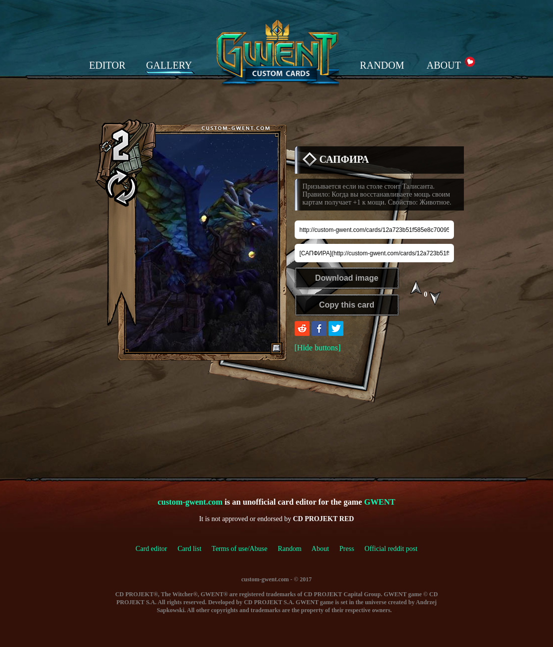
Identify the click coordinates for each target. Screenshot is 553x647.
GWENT (379, 502)
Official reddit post (390, 548)
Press (346, 548)
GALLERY (169, 65)
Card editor (151, 548)
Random (289, 548)
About (320, 548)
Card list (190, 548)
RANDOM (382, 65)
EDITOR (107, 65)
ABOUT (444, 65)
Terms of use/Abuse (245, 548)
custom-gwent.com (190, 502)
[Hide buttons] (318, 347)
